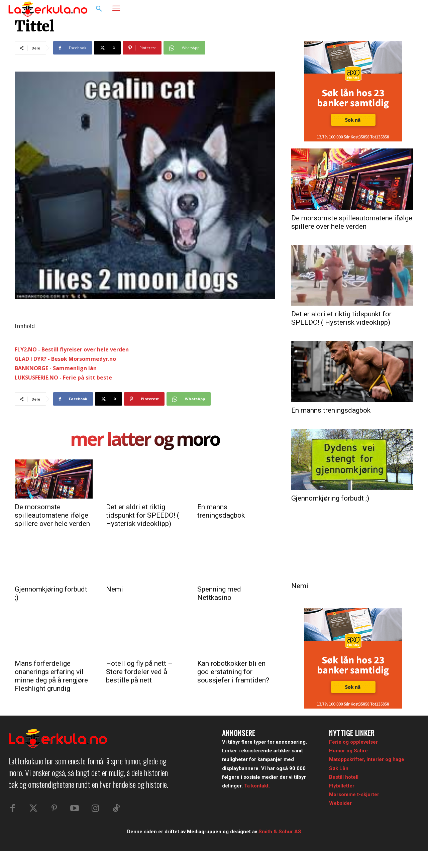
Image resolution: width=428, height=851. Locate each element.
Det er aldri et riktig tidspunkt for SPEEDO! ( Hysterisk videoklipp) (142, 515)
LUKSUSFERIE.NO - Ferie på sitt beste (63, 377)
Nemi (114, 589)
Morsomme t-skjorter (354, 794)
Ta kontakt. (257, 786)
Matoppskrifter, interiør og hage (366, 759)
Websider (340, 803)
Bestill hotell (343, 777)
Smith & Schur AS (279, 832)
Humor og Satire (348, 751)
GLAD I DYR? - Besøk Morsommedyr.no (65, 358)
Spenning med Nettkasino (219, 593)
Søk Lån (338, 768)
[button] (99, 9)
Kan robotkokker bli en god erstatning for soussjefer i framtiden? (233, 671)
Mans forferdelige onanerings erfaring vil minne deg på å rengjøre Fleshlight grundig (51, 676)
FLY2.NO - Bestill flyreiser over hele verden (72, 349)
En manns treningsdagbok (221, 511)
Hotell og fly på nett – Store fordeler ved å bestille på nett (139, 671)
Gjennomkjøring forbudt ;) (330, 498)
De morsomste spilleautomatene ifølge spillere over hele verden (52, 515)
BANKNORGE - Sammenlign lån (56, 368)
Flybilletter (341, 786)
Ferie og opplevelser (353, 742)
